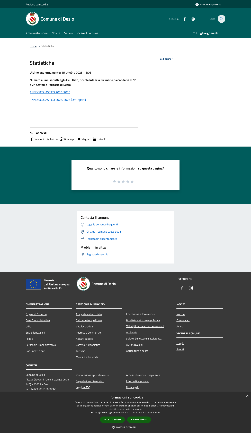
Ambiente (131, 332)
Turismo (80, 351)
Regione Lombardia (37, 4)
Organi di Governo (36, 314)
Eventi (180, 349)
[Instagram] (191, 18)
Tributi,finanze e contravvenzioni (145, 326)
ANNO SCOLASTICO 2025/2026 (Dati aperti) (58, 99)
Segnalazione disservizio (90, 381)
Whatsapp (67, 139)
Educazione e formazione (140, 314)
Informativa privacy (137, 381)
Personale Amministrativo (41, 345)
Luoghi (180, 343)
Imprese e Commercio (88, 332)
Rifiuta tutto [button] (139, 419)
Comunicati (183, 320)
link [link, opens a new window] (158, 412)
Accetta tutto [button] (112, 419)
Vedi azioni (167, 59)
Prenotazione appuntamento (92, 375)
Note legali (132, 387)
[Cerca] (221, 19)
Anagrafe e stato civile (89, 314)
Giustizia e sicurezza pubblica (143, 320)
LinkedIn (99, 139)
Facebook (37, 139)
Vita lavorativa (84, 326)
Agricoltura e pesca (137, 351)
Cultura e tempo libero (89, 320)
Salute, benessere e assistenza (144, 338)
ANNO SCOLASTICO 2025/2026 (50, 92)
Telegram (83, 139)
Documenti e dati (35, 351)
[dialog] (125, 412)
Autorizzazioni (134, 345)
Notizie (180, 314)
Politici (29, 339)
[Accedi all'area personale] (208, 5)
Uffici (29, 326)
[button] (125, 427)
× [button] (247, 396)
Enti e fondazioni (35, 332)
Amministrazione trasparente (143, 375)
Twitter (52, 139)
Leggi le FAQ (83, 387)
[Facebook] (182, 18)
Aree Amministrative (38, 320)
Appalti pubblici (85, 339)
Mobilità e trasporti (87, 357)
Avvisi (179, 326)
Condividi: (38, 133)
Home (33, 46)
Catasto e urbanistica (88, 345)
